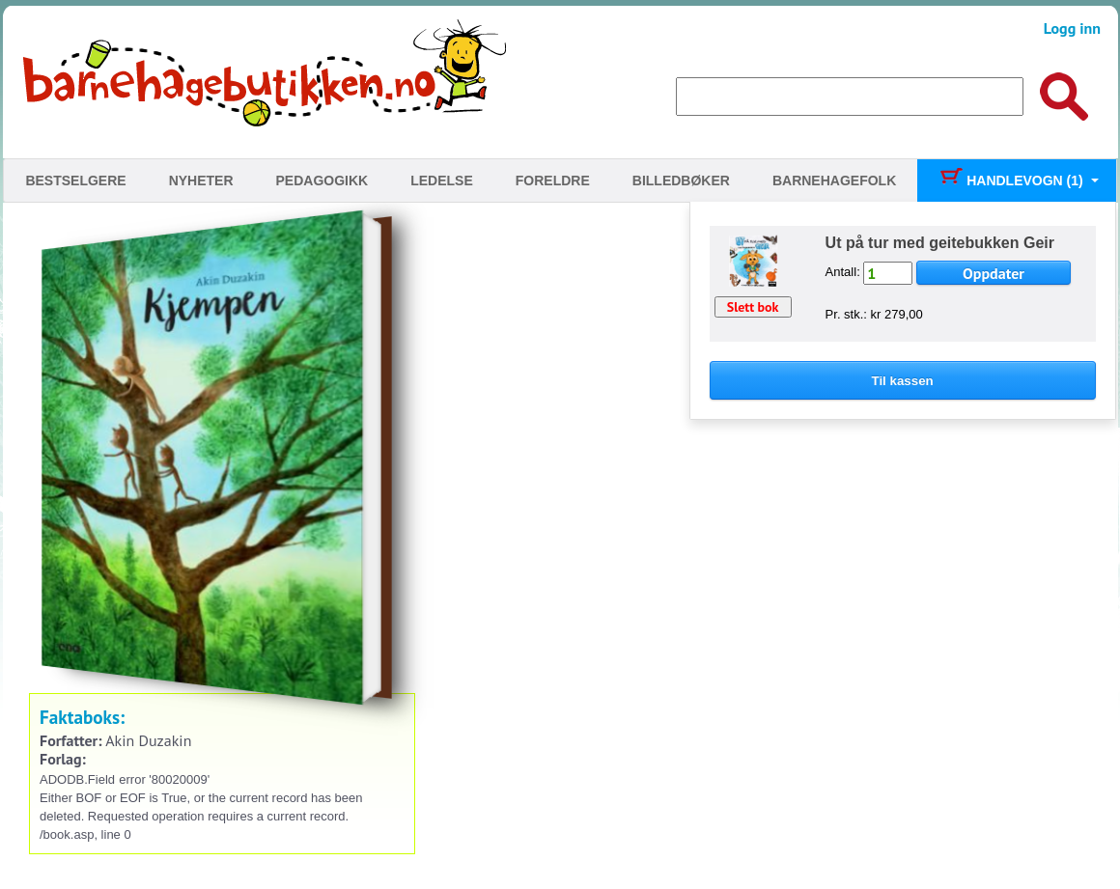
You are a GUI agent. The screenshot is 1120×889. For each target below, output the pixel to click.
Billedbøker (681, 180)
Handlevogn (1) (1010, 180)
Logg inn (1072, 28)
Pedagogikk (322, 180)
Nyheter (201, 180)
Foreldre (553, 180)
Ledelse (441, 180)
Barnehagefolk (834, 180)
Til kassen (903, 381)
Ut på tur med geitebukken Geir (940, 243)
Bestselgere (75, 180)
